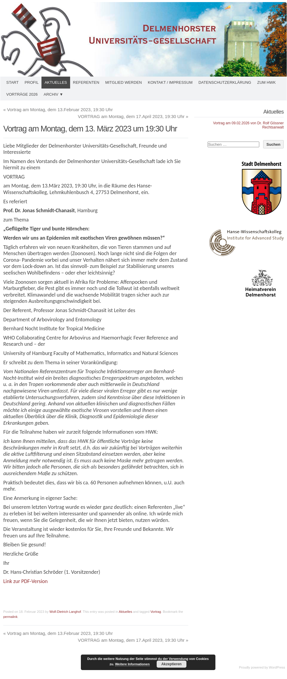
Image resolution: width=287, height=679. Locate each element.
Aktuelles (55, 82)
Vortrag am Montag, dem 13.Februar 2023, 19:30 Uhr (58, 109)
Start (12, 82)
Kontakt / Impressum (170, 82)
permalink (10, 616)
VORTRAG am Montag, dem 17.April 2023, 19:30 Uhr (133, 116)
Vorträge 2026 (22, 94)
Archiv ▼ (53, 94)
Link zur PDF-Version (25, 581)
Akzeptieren (171, 664)
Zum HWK (266, 82)
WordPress (277, 667)
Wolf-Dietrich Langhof (65, 611)
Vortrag (155, 611)
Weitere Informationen (132, 664)
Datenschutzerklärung (224, 82)
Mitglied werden (123, 82)
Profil (31, 82)
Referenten (86, 82)
